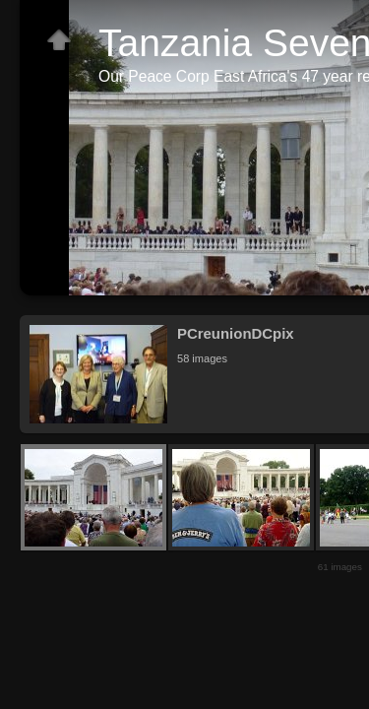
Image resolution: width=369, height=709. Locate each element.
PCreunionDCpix (235, 333)
